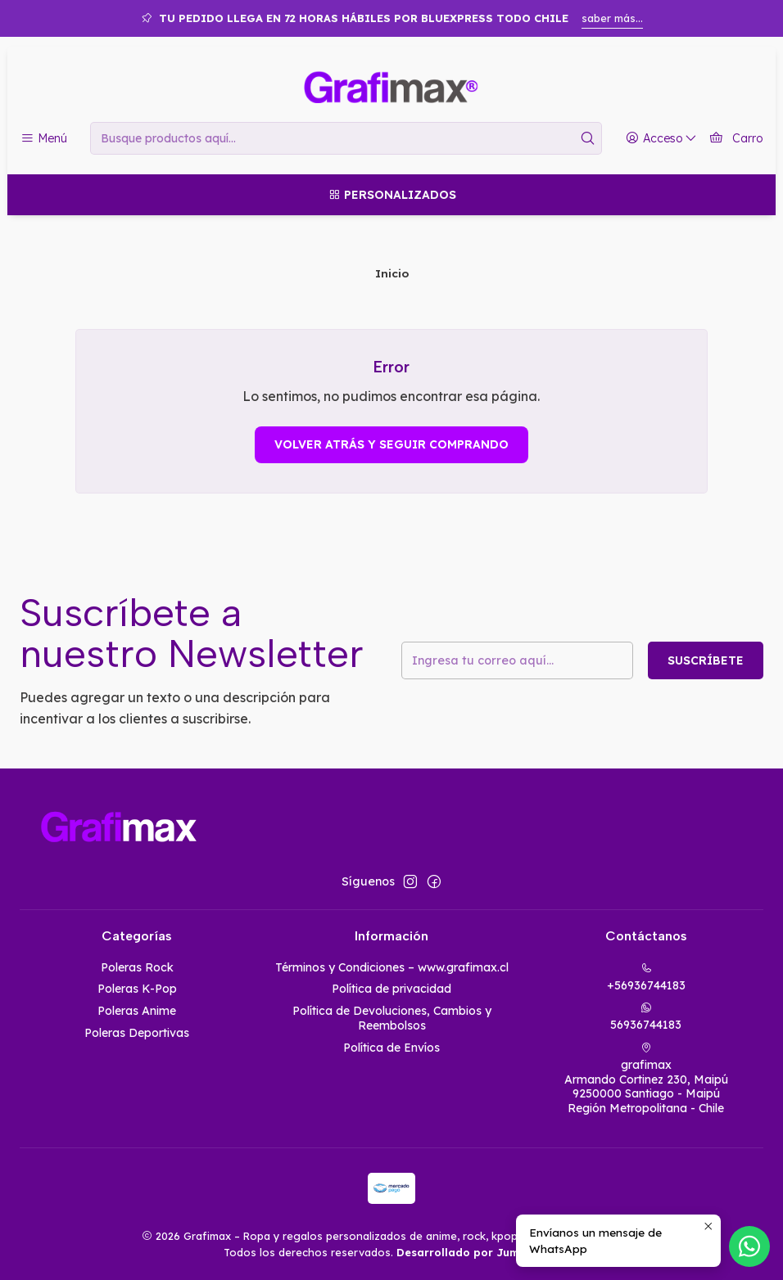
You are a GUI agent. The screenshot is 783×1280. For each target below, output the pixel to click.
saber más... (612, 18)
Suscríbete (706, 660)
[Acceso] (661, 139)
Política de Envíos (391, 1047)
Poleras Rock (137, 967)
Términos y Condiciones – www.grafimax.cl (392, 967)
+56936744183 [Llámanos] (646, 977)
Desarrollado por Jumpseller (476, 1252)
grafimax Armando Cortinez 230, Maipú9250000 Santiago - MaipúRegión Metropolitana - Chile (646, 1078)
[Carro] (736, 139)
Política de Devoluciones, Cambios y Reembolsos (391, 1018)
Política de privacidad (391, 988)
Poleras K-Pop (137, 988)
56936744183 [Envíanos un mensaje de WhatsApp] (645, 1017)
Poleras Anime (136, 1010)
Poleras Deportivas (136, 1032)
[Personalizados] (391, 194)
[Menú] (43, 139)
